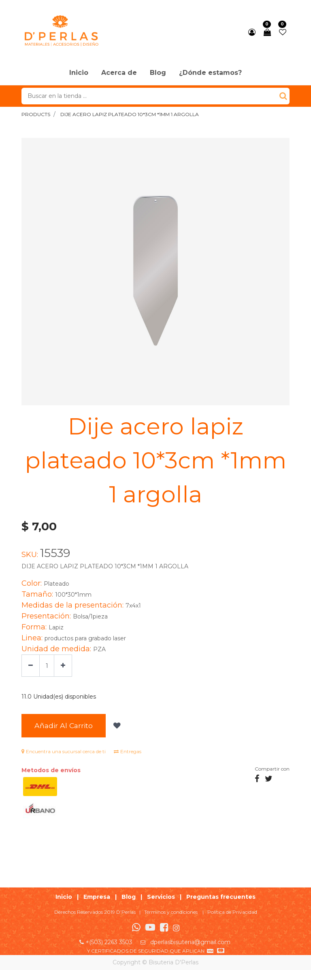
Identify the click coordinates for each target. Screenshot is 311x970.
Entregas (127, 751)
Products (35, 114)
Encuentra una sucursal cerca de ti (63, 751)
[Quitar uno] (30, 665)
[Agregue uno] (63, 665)
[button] (116, 725)
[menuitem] (79, 73)
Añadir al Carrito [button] (63, 725)
